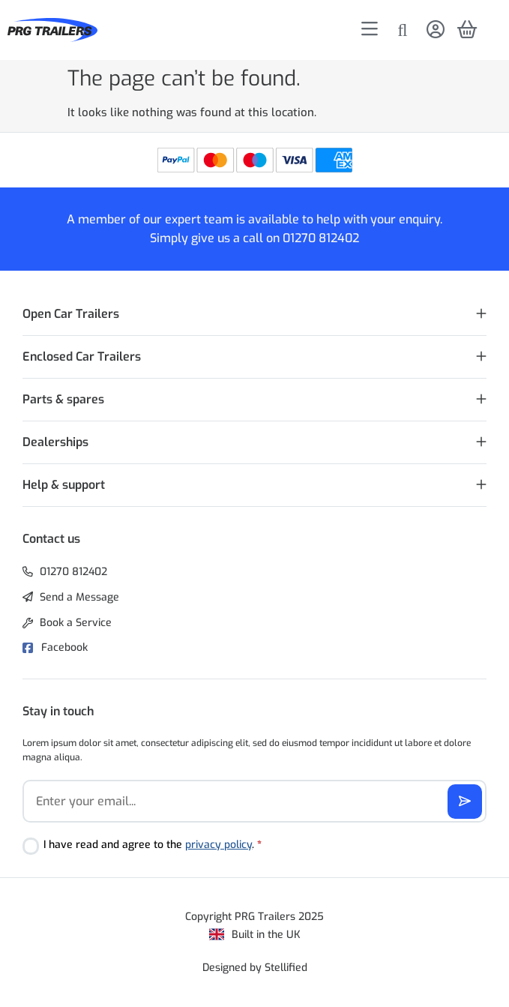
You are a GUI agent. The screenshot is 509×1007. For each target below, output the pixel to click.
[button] (254, 314)
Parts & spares (63, 399)
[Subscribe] (465, 801)
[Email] (254, 801)
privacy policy (218, 845)
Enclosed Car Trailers (81, 356)
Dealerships (55, 442)
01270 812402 (321, 238)
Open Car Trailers (70, 314)
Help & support (63, 485)
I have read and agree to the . (152, 845)
